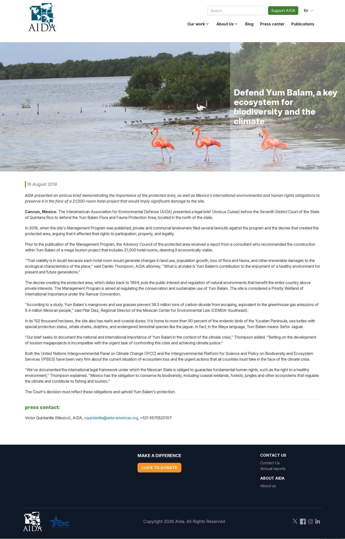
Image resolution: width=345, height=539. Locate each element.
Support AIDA (283, 10)
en (309, 10)
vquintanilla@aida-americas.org (111, 417)
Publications (302, 24)
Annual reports (273, 468)
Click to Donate (159, 467)
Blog (249, 24)
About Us (225, 24)
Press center (272, 24)
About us (268, 485)
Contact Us (270, 462)
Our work (196, 24)
